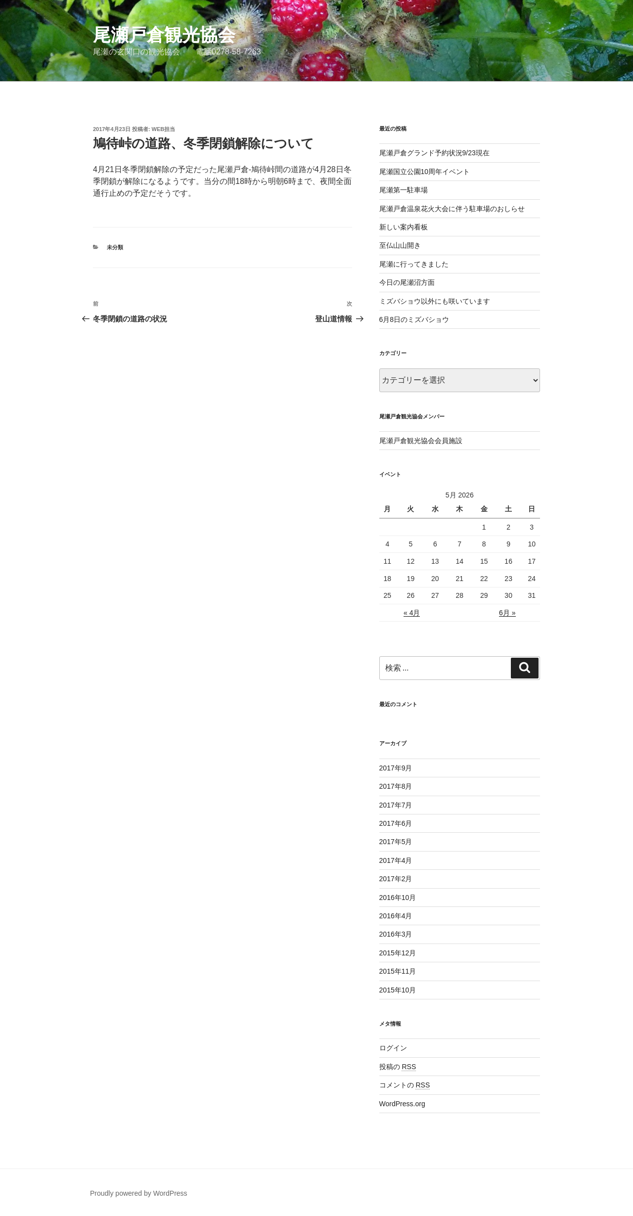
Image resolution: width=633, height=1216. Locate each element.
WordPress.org (402, 1104)
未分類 (115, 247)
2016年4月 (395, 916)
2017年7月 (395, 805)
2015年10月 (397, 990)
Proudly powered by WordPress (138, 1193)
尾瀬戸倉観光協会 (164, 35)
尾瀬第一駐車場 (403, 190)
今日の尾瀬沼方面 (407, 282)
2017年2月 (395, 879)
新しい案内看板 (403, 227)
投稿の (397, 1067)
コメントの (404, 1085)
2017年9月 (395, 768)
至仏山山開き (400, 245)
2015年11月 (397, 971)
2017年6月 (395, 823)
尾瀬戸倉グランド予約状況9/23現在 (434, 153)
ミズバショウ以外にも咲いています (434, 301)
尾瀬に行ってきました (414, 264)
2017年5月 (395, 842)
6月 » (507, 613)
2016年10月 (397, 897)
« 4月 (412, 613)
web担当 (164, 129)
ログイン (393, 1048)
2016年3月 (395, 934)
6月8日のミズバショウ (414, 319)
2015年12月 (397, 953)
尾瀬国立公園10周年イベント (424, 172)
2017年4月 (395, 860)
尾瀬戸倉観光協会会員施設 (420, 441)
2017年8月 (395, 786)
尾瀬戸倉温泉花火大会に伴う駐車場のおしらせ (452, 209)
